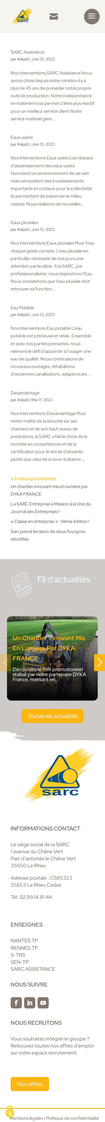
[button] (53, 704)
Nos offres (30, 1084)
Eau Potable (22, 308)
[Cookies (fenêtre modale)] (10, 1112)
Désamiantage (25, 393)
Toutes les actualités (53, 716)
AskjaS (23, 59)
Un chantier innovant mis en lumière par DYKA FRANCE (49, 648)
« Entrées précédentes (33, 479)
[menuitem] (54, 16)
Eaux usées (22, 137)
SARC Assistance (28, 52)
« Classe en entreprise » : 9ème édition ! (50, 521)
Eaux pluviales (24, 222)
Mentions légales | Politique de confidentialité (55, 1118)
